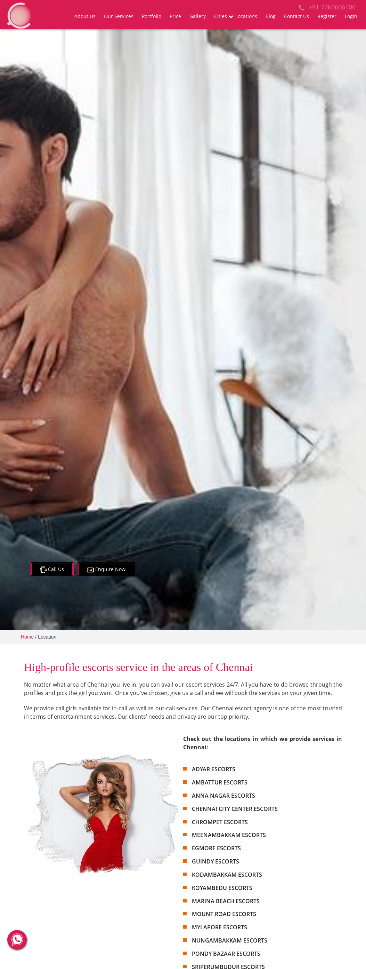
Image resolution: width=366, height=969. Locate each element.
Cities (220, 16)
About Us (85, 16)
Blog (271, 16)
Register (326, 16)
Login (351, 16)
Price (175, 16)
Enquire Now (106, 569)
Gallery (197, 16)
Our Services (118, 16)
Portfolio (151, 16)
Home (27, 637)
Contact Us (296, 16)
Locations (246, 16)
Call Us (52, 569)
